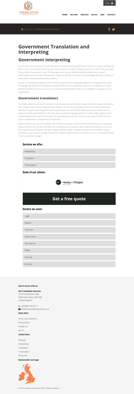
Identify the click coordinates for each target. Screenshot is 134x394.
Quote (94, 14)
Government (30, 236)
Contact (111, 14)
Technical (29, 229)
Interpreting (23, 344)
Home (64, 14)
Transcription (24, 351)
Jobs (102, 14)
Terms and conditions (27, 318)
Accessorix (23, 355)
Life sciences (30, 243)
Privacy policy (24, 322)
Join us (21, 330)
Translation (23, 348)
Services (85, 14)
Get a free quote (69, 199)
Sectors (74, 14)
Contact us (23, 326)
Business (28, 264)
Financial (28, 257)
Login (109, 3)
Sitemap (21, 340)
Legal (27, 216)
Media (27, 250)
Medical (28, 223)
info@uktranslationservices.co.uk (35, 309)
